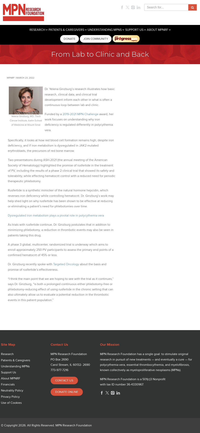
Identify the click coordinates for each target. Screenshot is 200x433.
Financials (8, 384)
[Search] (166, 7)
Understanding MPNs (15, 366)
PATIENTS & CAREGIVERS (66, 30)
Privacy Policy (10, 397)
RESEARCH (37, 30)
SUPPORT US (134, 30)
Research (7, 354)
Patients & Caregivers (15, 360)
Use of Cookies (11, 403)
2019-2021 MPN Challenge (80, 114)
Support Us (8, 372)
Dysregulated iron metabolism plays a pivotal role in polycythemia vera (56, 215)
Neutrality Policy (12, 390)
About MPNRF (10, 378)
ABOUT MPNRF (157, 30)
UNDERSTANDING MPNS (105, 30)
